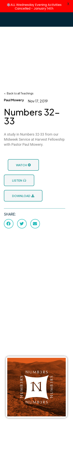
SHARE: (10, 214)
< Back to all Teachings (18, 93)
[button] (8, 223)
